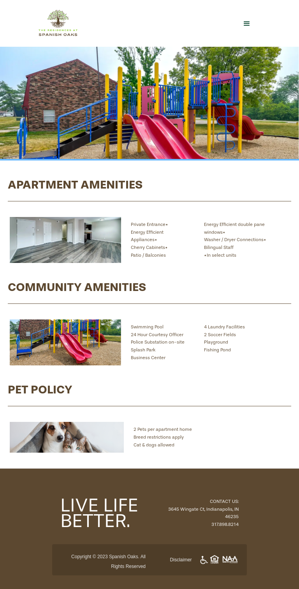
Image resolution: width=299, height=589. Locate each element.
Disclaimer (181, 560)
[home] (112, 23)
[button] (247, 23)
